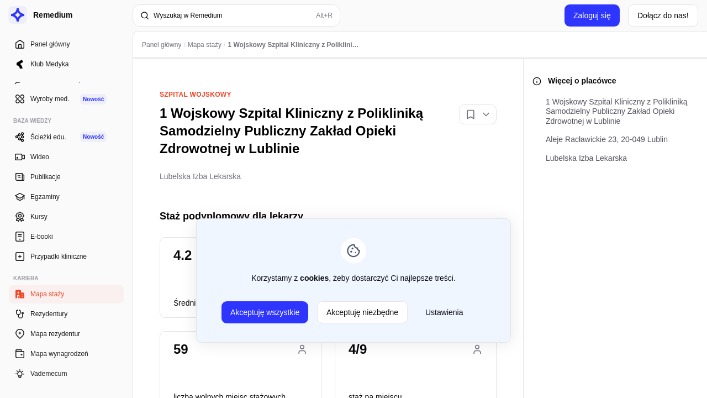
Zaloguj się (592, 15)
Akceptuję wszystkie (264, 312)
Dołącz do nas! (663, 15)
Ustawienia (444, 312)
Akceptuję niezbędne (362, 312)
